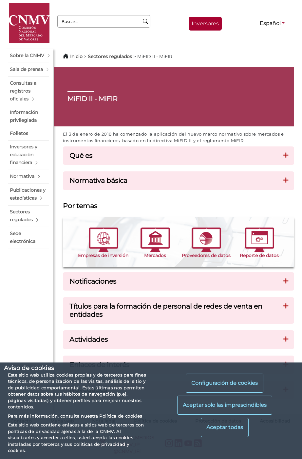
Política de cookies (120, 416)
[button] (28, 55)
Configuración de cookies (224, 383)
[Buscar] (145, 21)
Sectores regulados (110, 56)
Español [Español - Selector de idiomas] (270, 23)
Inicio (76, 56)
